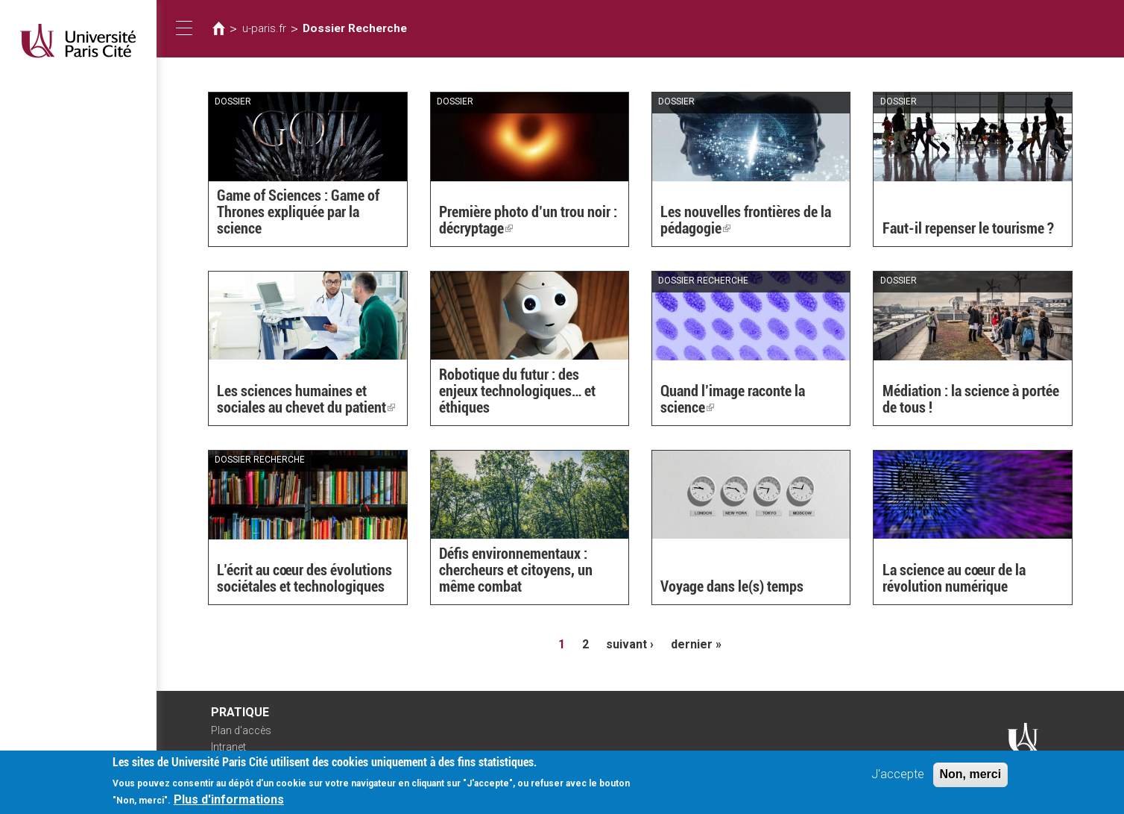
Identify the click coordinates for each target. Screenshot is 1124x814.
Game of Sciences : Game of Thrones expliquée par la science (298, 212)
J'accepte (897, 778)
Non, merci (971, 778)
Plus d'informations (229, 804)
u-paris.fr (264, 28)
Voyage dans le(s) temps (731, 586)
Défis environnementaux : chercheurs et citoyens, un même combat (516, 570)
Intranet (228, 747)
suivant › (630, 644)
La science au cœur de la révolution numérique (954, 578)
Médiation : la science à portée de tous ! (971, 399)
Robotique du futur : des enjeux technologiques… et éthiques (517, 391)
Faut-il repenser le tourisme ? (968, 228)
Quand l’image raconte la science (732, 399)
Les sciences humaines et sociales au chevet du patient (306, 399)
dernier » (696, 644)
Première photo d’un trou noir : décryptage (528, 220)
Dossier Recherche (355, 28)
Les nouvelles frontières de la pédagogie (745, 220)
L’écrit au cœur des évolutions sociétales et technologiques (304, 578)
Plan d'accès (241, 730)
